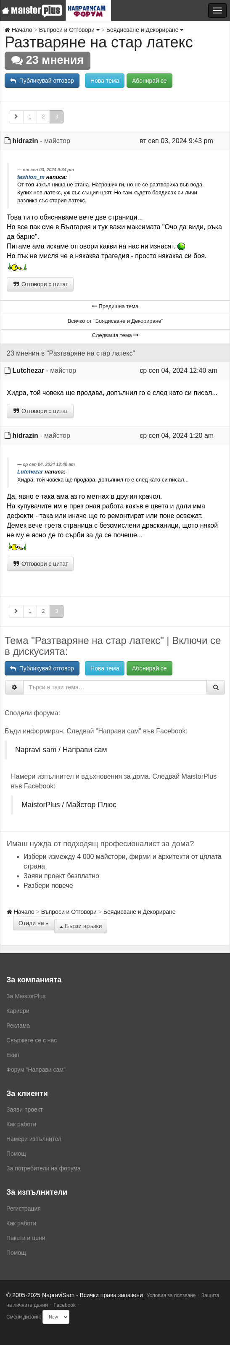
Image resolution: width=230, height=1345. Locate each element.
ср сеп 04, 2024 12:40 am (178, 370)
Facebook (64, 1305)
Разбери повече (48, 885)
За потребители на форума (43, 1168)
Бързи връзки (81, 926)
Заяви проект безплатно (61, 875)
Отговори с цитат (40, 284)
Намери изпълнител (33, 1139)
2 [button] (43, 117)
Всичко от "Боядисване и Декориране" (116, 321)
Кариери (17, 1010)
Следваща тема (115, 335)
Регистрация (23, 1208)
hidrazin (25, 140)
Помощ (16, 1153)
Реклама (18, 1025)
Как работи (21, 1124)
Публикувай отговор (42, 80)
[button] (16, 116)
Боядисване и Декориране (145, 29)
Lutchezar (28, 370)
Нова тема (104, 80)
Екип (12, 1055)
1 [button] (30, 117)
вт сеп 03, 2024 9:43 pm (176, 140)
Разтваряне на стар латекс (99, 42)
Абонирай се (149, 80)
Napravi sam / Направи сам (61, 750)
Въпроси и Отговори (69, 29)
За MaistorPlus (25, 996)
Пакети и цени (25, 1238)
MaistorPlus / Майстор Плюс (68, 805)
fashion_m (31, 177)
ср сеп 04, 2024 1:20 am (177, 435)
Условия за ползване (171, 1295)
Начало (18, 29)
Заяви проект (24, 1109)
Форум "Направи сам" (36, 1069)
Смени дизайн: (23, 1317)
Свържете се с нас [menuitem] (31, 1040)
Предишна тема (115, 306)
